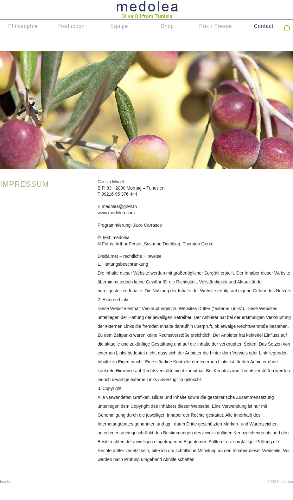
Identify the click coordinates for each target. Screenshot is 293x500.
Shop (167, 26)
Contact (263, 26)
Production (71, 26)
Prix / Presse (215, 26)
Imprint (5, 482)
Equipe (119, 26)
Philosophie (23, 26)
